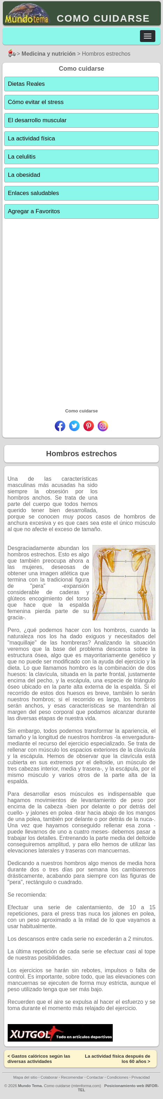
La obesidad (24, 175)
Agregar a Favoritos (34, 211)
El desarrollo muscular (37, 120)
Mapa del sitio (25, 1077)
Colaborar (49, 1077)
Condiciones (117, 1077)
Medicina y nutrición (49, 54)
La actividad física (31, 138)
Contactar (95, 1077)
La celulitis (22, 156)
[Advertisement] (81, 307)
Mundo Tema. (30, 1086)
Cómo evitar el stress (36, 102)
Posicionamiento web (124, 1086)
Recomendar (72, 1077)
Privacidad (141, 1077)
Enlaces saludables (33, 193)
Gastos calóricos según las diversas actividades (39, 1058)
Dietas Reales (26, 84)
